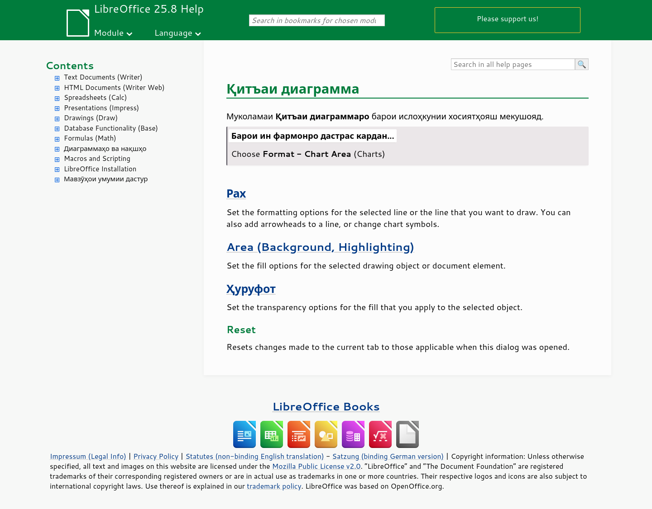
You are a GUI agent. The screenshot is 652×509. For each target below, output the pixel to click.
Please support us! (508, 18)
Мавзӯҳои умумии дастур (106, 179)
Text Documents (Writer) (103, 77)
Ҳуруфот (251, 289)
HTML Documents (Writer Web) (114, 87)
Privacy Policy (155, 456)
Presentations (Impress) (101, 108)
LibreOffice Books (326, 406)
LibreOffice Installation (100, 169)
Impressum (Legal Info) (88, 456)
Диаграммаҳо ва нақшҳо (105, 148)
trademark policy (274, 486)
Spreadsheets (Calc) (95, 97)
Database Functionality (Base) (111, 128)
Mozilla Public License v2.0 (316, 466)
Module (109, 32)
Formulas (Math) (90, 138)
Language (173, 32)
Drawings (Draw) (91, 118)
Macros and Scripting (97, 158)
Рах (236, 193)
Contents (69, 65)
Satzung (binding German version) (388, 456)
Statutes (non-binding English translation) (254, 456)
